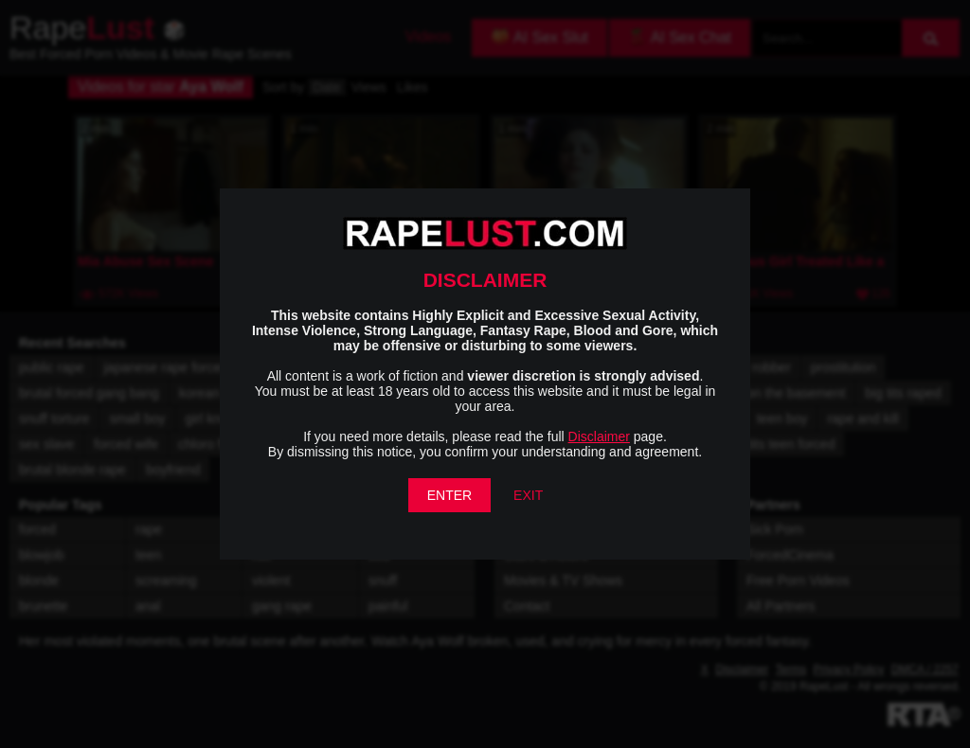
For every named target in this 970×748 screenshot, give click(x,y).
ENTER (449, 495)
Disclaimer (599, 436)
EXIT (528, 495)
